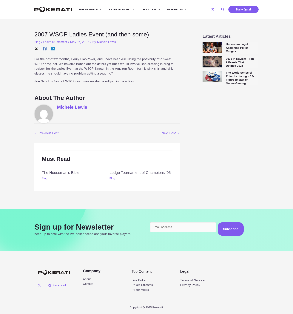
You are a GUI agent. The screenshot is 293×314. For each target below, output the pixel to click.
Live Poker (144, 9)
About (87, 279)
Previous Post (46, 133)
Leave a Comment (56, 42)
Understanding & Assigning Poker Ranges (237, 48)
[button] (223, 9)
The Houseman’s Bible (60, 173)
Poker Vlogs (140, 290)
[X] (213, 9)
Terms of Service (192, 280)
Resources (168, 9)
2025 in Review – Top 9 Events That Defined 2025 (240, 62)
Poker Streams (142, 285)
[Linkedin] (53, 49)
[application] (96, 9)
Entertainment (116, 9)
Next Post (171, 133)
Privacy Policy (190, 285)
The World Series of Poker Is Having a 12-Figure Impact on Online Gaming (240, 78)
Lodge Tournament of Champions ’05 (140, 173)
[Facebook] (45, 49)
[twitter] (40, 285)
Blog (37, 42)
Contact (88, 284)
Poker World (86, 9)
